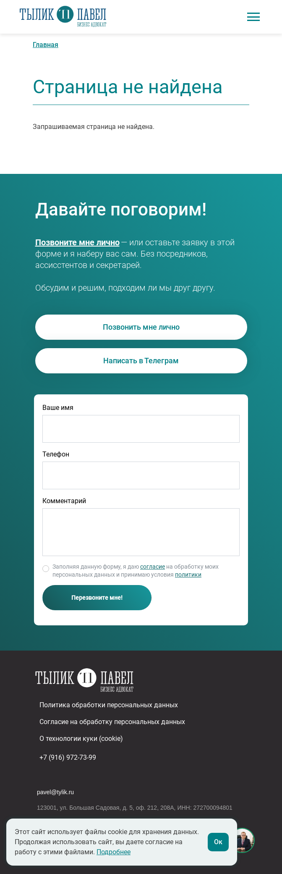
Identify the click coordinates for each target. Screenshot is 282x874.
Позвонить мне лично (141, 327)
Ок (218, 842)
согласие (152, 566)
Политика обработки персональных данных (108, 705)
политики (188, 574)
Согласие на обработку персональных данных (112, 722)
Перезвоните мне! (97, 597)
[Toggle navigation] (253, 16)
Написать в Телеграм (141, 360)
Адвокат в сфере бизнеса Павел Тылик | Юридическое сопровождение (63, 17)
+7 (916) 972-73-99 (67, 242)
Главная (45, 45)
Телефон (55, 454)
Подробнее (114, 852)
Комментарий (64, 501)
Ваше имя (57, 408)
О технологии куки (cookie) (81, 739)
